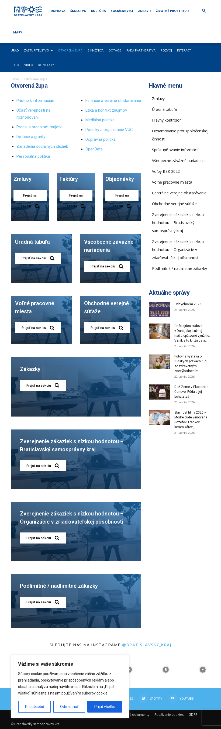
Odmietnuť (69, 706)
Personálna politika (33, 156)
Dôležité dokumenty (134, 714)
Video (28, 65)
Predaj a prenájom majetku (40, 127)
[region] (70, 686)
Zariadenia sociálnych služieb (42, 146)
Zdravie (144, 11)
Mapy (17, 32)
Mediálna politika (100, 120)
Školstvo (78, 11)
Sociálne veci (122, 11)
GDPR (193, 714)
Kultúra (98, 11)
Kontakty (46, 65)
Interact (184, 50)
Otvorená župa (70, 50)
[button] (203, 10)
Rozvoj (166, 50)
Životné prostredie (172, 11)
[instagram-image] (165, 669)
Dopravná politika (100, 139)
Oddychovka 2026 (187, 304)
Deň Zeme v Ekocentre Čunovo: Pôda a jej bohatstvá (191, 391)
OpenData (94, 149)
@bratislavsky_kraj (146, 644)
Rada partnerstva (141, 50)
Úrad (15, 50)
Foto (15, 65)
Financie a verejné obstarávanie (113, 100)
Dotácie (115, 50)
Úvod (15, 79)
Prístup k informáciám (36, 100)
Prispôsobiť (34, 706)
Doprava (58, 11)
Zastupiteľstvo (38, 50)
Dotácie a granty (30, 136)
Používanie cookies (169, 714)
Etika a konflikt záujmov (106, 110)
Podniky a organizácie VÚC (109, 129)
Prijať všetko (104, 706)
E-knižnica (95, 50)
